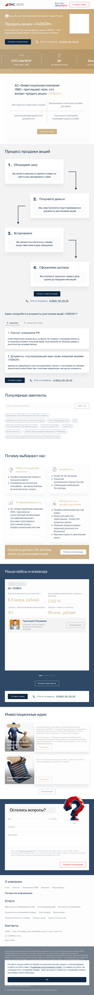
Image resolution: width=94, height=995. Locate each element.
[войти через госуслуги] (61, 5)
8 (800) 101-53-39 (69, 41)
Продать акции (39, 918)
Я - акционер (12, 323)
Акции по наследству (57, 918)
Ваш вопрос (13, 835)
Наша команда (58, 888)
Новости (15, 888)
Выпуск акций (59, 912)
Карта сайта (10, 940)
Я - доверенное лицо (33, 323)
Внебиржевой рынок (17, 584)
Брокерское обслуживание (69, 907)
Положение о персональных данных (18, 986)
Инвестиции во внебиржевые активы (20, 907)
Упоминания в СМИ (30, 888)
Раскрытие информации (18, 893)
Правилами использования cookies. (46, 967)
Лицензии (45, 888)
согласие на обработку (27, 851)
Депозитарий (44, 912)
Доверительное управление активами (20, 912)
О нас (7, 888)
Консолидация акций (46, 907)
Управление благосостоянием (17, 918)
